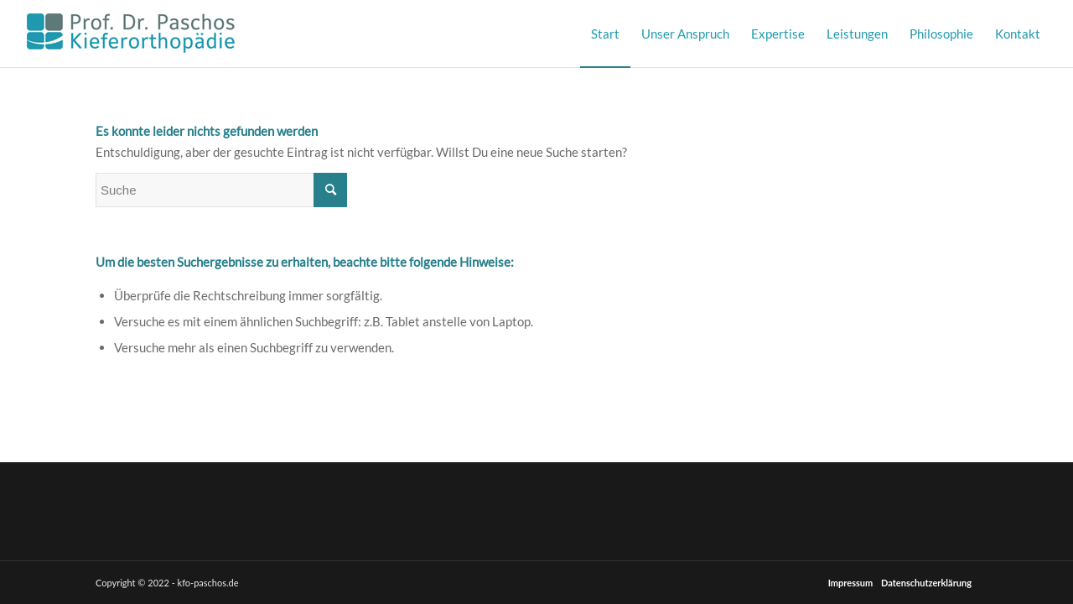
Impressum (850, 582)
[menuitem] (605, 33)
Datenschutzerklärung (926, 582)
